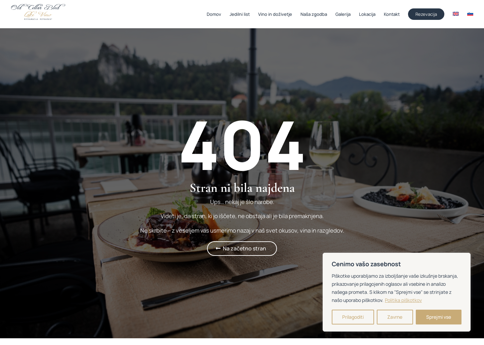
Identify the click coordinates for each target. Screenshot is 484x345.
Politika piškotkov (403, 300)
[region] (397, 292)
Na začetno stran (244, 248)
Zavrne (394, 317)
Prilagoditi (353, 317)
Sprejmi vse (438, 317)
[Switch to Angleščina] (456, 20)
